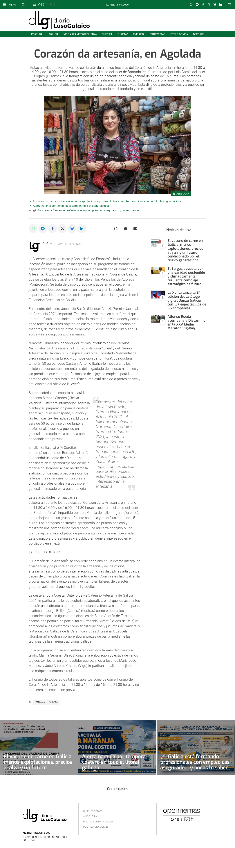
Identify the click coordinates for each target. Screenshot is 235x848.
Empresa (138, 34)
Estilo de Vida (179, 34)
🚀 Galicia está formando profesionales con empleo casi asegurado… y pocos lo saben (86, 210)
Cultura (107, 34)
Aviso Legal (90, 816)
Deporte (198, 34)
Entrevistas (157, 34)
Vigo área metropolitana (80, 34)
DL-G (45, 243)
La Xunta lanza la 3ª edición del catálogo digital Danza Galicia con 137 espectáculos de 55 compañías (186, 300)
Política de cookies (96, 826)
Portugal (37, 34)
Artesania (40, 702)
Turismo (123, 34)
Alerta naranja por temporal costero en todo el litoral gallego (71, 205)
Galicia (53, 34)
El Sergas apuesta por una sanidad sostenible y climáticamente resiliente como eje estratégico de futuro (186, 276)
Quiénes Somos (92, 811)
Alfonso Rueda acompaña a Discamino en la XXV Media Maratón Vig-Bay (186, 322)
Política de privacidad (98, 821)
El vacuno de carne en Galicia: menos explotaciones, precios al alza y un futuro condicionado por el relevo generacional (107, 201)
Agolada (53, 702)
